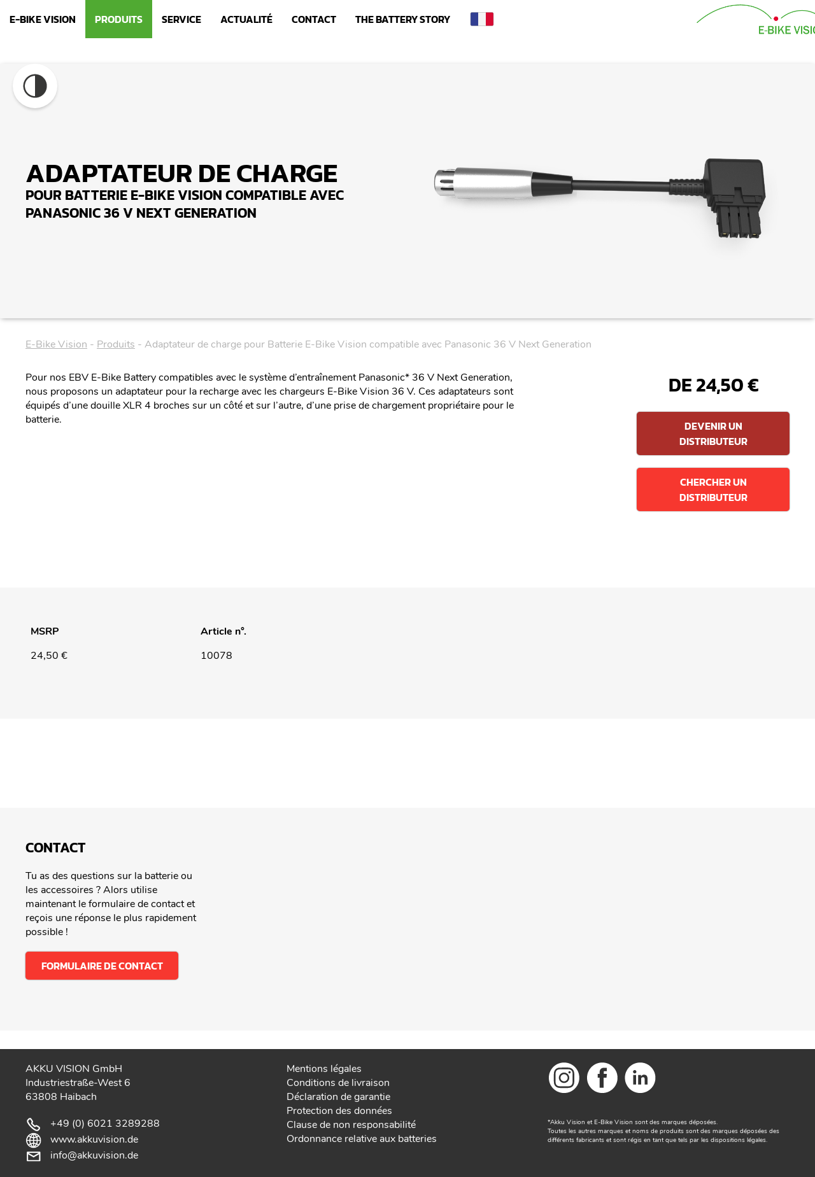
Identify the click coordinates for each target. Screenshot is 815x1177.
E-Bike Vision (43, 19)
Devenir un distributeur (713, 433)
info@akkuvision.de (94, 1155)
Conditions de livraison (338, 1083)
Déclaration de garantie (338, 1097)
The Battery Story (402, 19)
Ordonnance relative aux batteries (362, 1139)
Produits (119, 19)
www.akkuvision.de (94, 1139)
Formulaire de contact (102, 965)
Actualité (246, 19)
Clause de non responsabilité (351, 1125)
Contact (314, 19)
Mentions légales (324, 1069)
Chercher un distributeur (713, 489)
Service (181, 19)
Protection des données (339, 1111)
